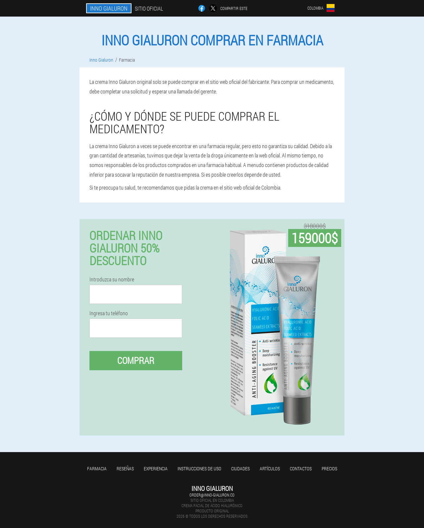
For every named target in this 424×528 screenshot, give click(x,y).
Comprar (135, 360)
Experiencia (156, 468)
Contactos (301, 468)
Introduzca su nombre (111, 279)
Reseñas (125, 468)
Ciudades (240, 468)
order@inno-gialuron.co (212, 495)
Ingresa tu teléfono (108, 313)
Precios (329, 468)
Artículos (270, 468)
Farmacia (97, 468)
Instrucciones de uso (199, 468)
